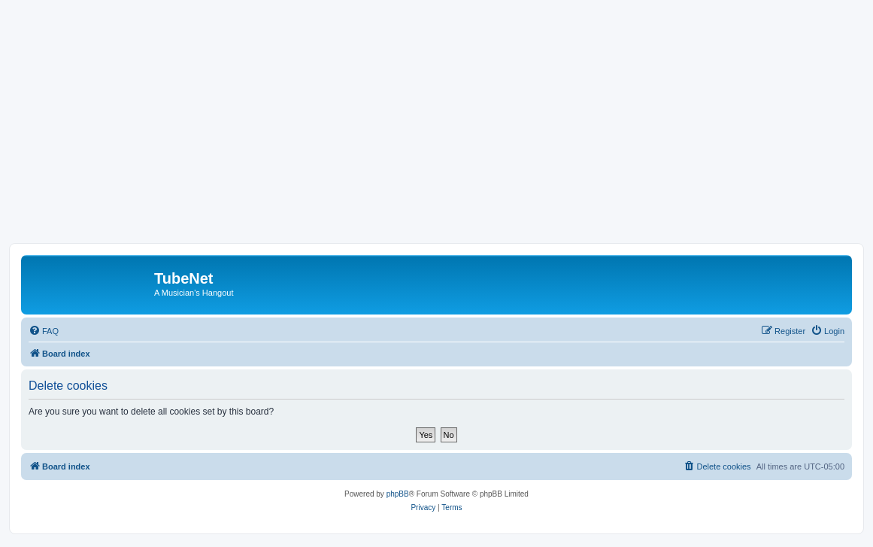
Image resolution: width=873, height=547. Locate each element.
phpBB (397, 494)
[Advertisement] (436, 130)
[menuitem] (44, 331)
